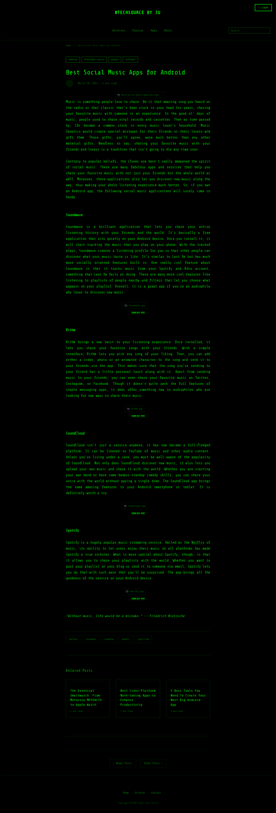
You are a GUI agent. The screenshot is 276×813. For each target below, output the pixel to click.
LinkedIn (109, 639)
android (73, 59)
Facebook (91, 639)
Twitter (73, 639)
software (130, 59)
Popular (138, 30)
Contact (156, 792)
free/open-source (94, 59)
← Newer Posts (122, 763)
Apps (154, 30)
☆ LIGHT (263, 7)
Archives (118, 30)
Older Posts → (153, 763)
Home (68, 45)
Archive (140, 792)
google (114, 59)
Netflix (197, 542)
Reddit (126, 639)
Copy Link (143, 639)
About (168, 30)
